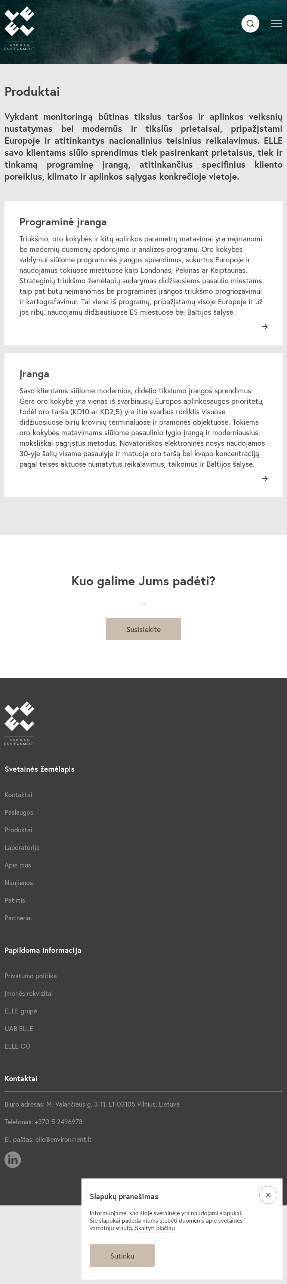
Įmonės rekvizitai (28, 993)
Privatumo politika (30, 975)
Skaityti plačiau (155, 1227)
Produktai (18, 829)
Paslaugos (18, 812)
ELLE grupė (20, 1010)
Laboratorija (22, 847)
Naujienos (18, 882)
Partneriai (18, 917)
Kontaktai (18, 794)
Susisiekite (143, 629)
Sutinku (122, 1256)
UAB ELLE (18, 1028)
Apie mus (17, 864)
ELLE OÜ (17, 1045)
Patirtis (14, 900)
